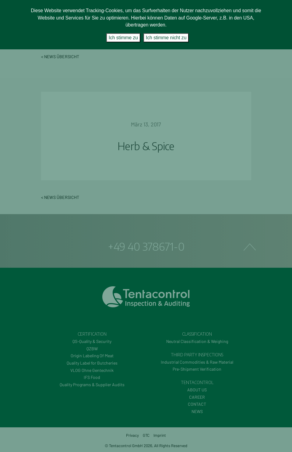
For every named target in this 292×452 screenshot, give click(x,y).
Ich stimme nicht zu (166, 37)
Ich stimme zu (123, 37)
